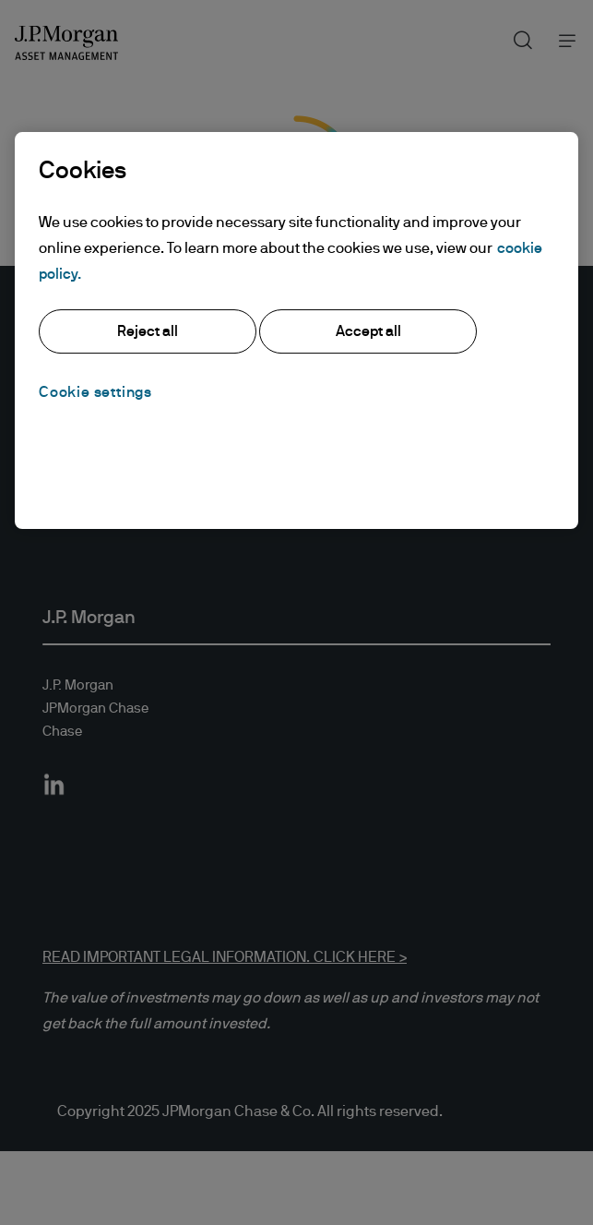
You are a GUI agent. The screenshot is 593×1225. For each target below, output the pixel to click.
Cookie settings (95, 392)
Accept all (368, 331)
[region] (296, 330)
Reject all (147, 331)
